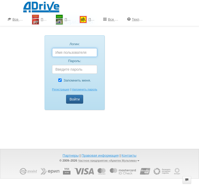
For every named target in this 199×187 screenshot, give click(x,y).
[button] (186, 180)
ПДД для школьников (89, 19)
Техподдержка (137, 19)
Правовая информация (99, 155)
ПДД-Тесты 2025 (42, 19)
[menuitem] (16, 19)
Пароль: (74, 61)
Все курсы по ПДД (18, 19)
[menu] (99, 19)
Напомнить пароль (84, 89)
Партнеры (71, 155)
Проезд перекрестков (65, 19)
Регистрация (60, 89)
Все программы (113, 19)
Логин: (74, 44)
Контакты (129, 155)
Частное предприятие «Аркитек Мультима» (108, 160)
